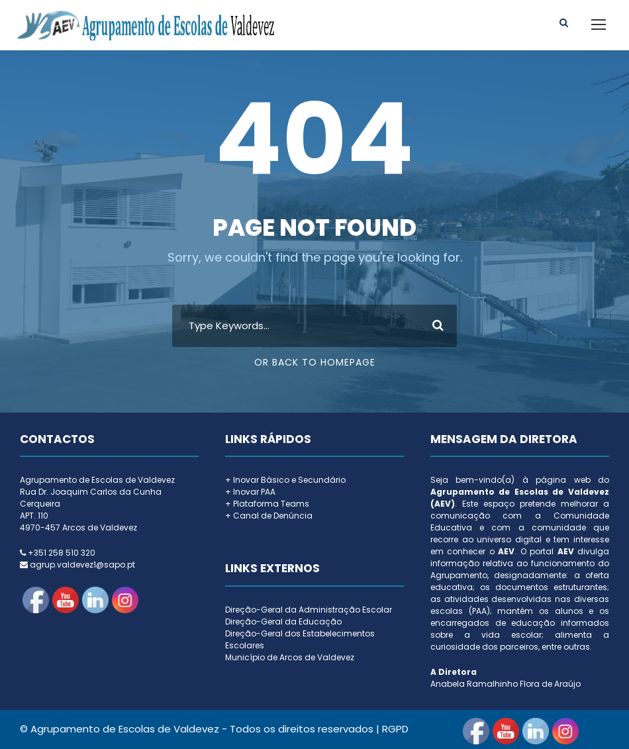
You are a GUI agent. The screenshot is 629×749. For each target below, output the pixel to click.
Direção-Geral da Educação (283, 621)
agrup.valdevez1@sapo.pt (82, 564)
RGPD (395, 729)
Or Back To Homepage (314, 362)
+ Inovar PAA (250, 491)
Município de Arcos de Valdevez (289, 657)
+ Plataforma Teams (267, 503)
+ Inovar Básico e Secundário (285, 479)
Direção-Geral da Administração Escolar (308, 609)
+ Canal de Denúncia (269, 515)
